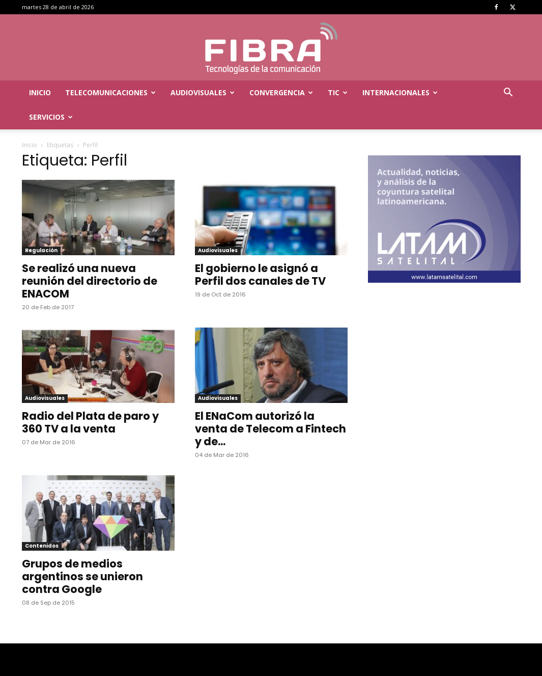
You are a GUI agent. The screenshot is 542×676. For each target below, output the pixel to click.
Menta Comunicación (113, 666)
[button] (508, 93)
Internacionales (400, 92)
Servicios (51, 117)
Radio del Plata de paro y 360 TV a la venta (90, 398)
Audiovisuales (202, 92)
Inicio (40, 92)
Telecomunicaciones (110, 92)
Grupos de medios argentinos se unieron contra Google (82, 552)
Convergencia (281, 92)
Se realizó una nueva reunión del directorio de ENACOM (89, 256)
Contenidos (42, 521)
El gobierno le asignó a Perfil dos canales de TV (260, 250)
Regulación (41, 226)
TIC (338, 92)
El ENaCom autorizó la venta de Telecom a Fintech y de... (270, 404)
